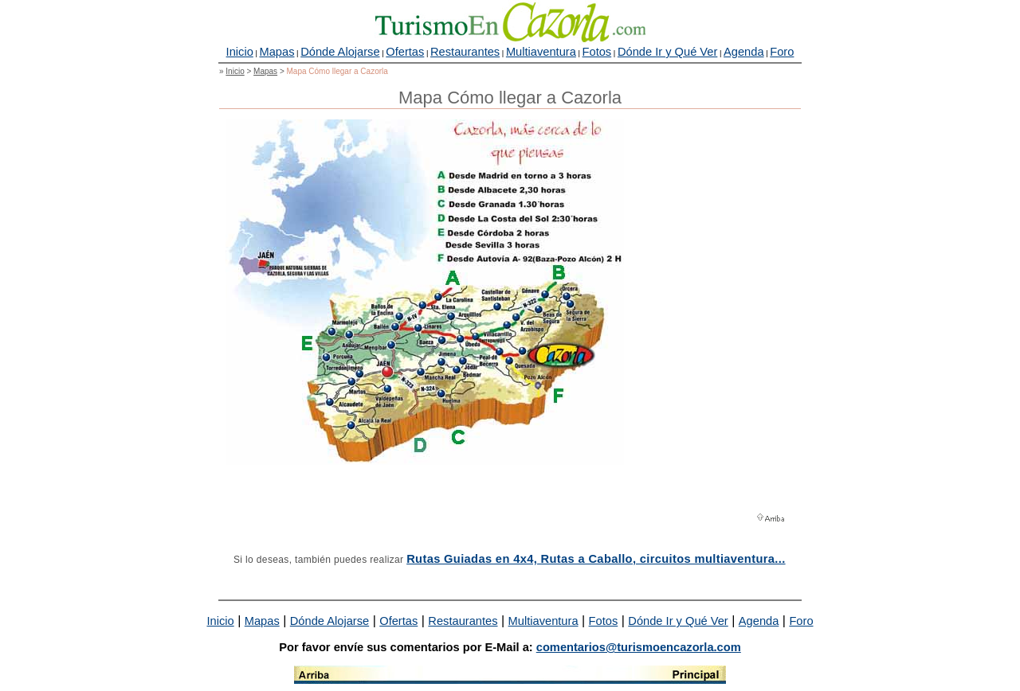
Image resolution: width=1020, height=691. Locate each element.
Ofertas (405, 51)
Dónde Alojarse (339, 51)
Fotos (597, 51)
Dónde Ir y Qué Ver (667, 51)
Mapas (276, 51)
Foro (782, 51)
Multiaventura (541, 51)
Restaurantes (465, 51)
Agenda (744, 51)
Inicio (239, 51)
